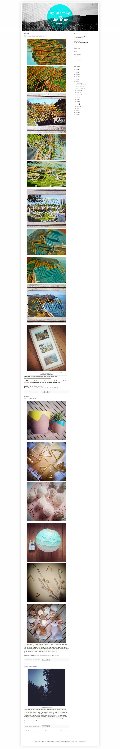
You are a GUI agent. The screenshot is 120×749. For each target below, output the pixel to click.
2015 (77, 79)
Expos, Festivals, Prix (79, 52)
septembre (79, 94)
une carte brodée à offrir (54, 715)
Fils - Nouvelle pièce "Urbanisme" (35, 36)
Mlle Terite (45, 651)
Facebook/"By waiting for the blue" (45, 387)
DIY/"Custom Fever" (31, 398)
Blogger (84, 741)
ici (49, 378)
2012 (77, 112)
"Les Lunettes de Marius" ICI (37, 386)
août (78, 95)
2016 (77, 78)
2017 (77, 76)
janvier (78, 108)
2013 (77, 110)
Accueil (46, 730)
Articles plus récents (29, 730)
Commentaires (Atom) (34, 732)
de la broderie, (59, 716)
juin (77, 99)
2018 (77, 74)
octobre (78, 92)
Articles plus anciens (64, 730)
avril (78, 103)
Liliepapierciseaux (53, 651)
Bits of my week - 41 (31, 666)
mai (77, 101)
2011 (77, 114)
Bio (76, 51)
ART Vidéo (77, 55)
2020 (77, 70)
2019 (77, 72)
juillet (78, 97)
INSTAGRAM (57, 387)
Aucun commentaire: (36, 391)
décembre (79, 83)
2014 (77, 81)
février (78, 106)
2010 (77, 116)
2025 (77, 69)
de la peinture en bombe (59, 713)
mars (78, 104)
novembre (79, 90)
